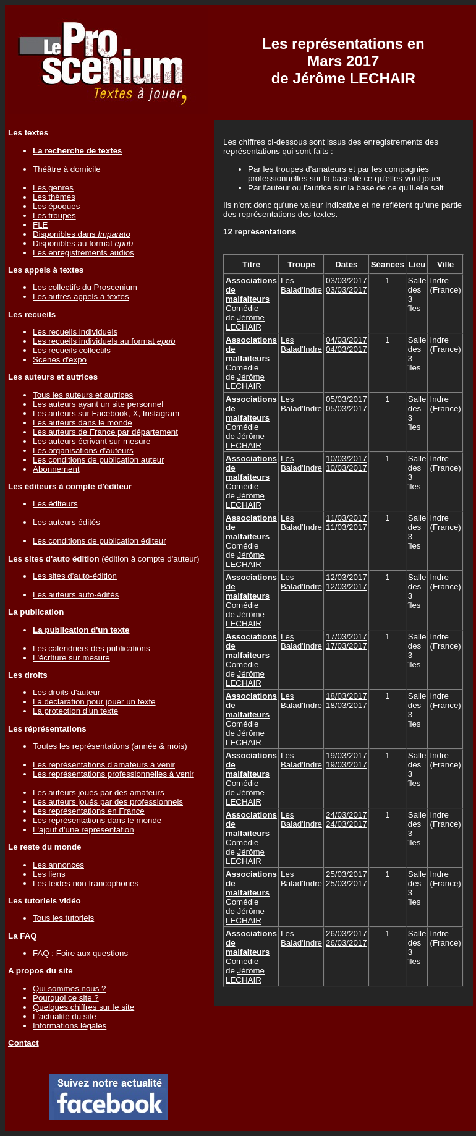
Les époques (56, 206)
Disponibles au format (83, 243)
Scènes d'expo (60, 359)
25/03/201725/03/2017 (346, 878)
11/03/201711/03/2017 (346, 522)
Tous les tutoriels (63, 918)
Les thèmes (54, 197)
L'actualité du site (64, 1016)
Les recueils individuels (75, 331)
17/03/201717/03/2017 (346, 641)
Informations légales (69, 1025)
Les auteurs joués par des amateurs (98, 792)
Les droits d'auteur (66, 692)
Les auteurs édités (66, 522)
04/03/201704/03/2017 (346, 344)
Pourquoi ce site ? (66, 997)
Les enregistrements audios (83, 252)
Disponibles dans (81, 234)
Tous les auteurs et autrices (83, 394)
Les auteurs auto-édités (76, 594)
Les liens (49, 874)
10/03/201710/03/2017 (346, 463)
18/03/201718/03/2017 (346, 700)
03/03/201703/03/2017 (346, 285)
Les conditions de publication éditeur (99, 540)
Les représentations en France (89, 811)
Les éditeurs (55, 503)
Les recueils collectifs (72, 350)
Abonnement (56, 469)
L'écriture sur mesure (71, 657)
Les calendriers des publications (91, 648)
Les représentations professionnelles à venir (113, 774)
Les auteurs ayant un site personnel (98, 404)
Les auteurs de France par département (105, 432)
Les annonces (58, 864)
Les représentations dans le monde (97, 820)
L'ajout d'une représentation (83, 829)
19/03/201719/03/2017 (346, 760)
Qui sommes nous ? (69, 988)
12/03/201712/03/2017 (346, 582)
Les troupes (54, 215)
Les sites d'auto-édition (75, 576)
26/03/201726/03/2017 (346, 938)
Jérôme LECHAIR (245, 322)
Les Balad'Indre (301, 285)
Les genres (53, 187)
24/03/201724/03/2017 (346, 819)
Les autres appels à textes (81, 296)
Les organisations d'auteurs (83, 450)
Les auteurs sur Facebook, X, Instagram (106, 413)
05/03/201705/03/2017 (346, 404)
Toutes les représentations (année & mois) (110, 746)
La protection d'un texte (75, 710)
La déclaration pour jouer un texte (94, 701)
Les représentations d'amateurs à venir (104, 764)
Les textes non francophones (85, 883)
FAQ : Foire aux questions (80, 953)
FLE (40, 224)
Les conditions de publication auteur (98, 459)
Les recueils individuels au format (104, 341)
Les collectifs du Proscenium (85, 287)
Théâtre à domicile (67, 169)
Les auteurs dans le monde (82, 422)
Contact (23, 1043)
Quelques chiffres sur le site (83, 1007)
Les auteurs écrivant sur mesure (91, 441)
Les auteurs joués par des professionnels (108, 801)
